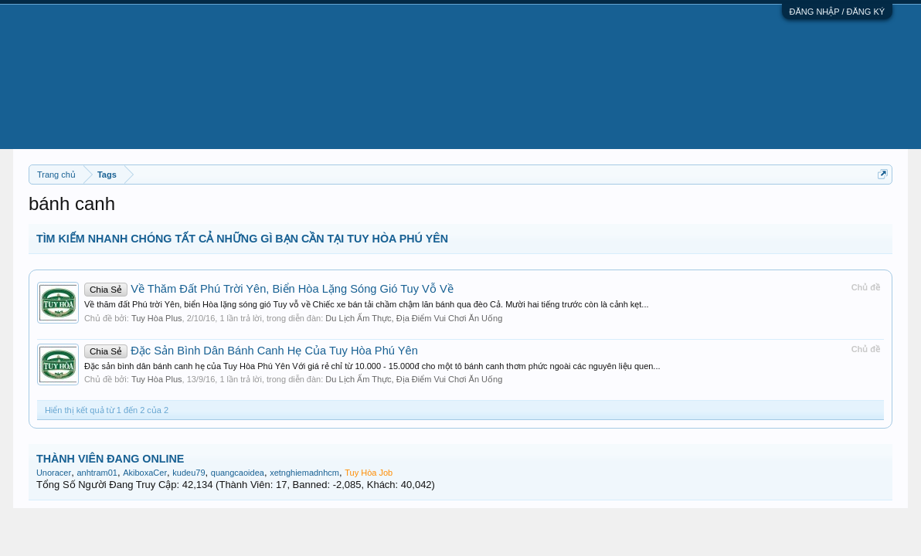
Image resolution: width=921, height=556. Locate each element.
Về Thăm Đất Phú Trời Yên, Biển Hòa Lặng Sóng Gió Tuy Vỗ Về (269, 289)
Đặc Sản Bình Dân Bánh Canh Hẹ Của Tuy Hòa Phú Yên (251, 350)
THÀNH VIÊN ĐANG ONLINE (110, 459)
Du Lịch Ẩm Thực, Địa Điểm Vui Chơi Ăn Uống (413, 318)
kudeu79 (188, 472)
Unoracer (53, 472)
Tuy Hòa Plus (156, 318)
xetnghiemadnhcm (304, 472)
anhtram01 (96, 472)
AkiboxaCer (145, 472)
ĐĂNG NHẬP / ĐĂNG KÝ (837, 11)
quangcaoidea (237, 472)
